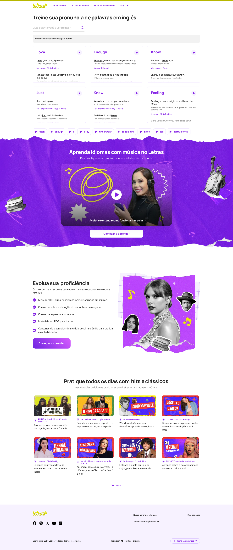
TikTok (60, 523)
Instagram (41, 523)
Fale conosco (194, 515)
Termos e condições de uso (146, 521)
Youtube (54, 523)
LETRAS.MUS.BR (40, 5)
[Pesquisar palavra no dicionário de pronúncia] (82, 28)
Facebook (35, 523)
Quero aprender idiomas (145, 515)
